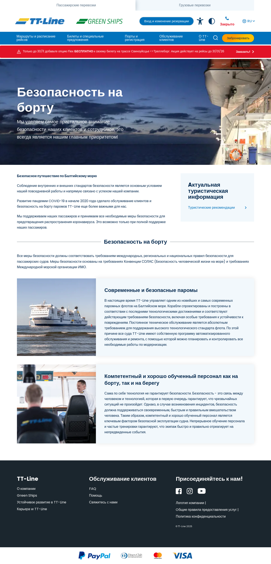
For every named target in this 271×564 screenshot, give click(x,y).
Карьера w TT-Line (32, 509)
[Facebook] (179, 491)
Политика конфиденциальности (201, 516)
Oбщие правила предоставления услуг (206, 509)
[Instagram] (190, 491)
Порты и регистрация (134, 38)
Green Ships (27, 495)
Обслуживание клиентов (171, 38)
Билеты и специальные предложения (85, 38)
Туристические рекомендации (211, 207)
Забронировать (238, 38)
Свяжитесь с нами (103, 502)
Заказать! (243, 52)
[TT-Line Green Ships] (101, 21)
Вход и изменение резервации (166, 21)
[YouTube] (202, 491)
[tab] (76, 5)
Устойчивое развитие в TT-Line (41, 502)
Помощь (95, 495)
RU (248, 21)
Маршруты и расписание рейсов (36, 38)
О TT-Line (203, 38)
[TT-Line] (40, 21)
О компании (26, 488)
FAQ (92, 488)
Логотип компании (190, 502)
